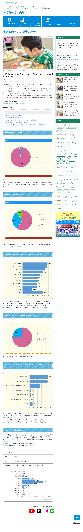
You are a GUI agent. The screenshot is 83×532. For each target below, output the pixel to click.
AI (63, 159)
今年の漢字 (75, 196)
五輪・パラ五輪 (61, 125)
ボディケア (66, 183)
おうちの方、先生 (12, 6)
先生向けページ (61, 24)
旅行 (58, 183)
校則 (73, 142)
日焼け (70, 179)
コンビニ (67, 208)
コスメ (74, 146)
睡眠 (72, 167)
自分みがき (71, 163)
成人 (58, 142)
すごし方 (67, 200)
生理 (58, 163)
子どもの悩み (47, 24)
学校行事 (65, 138)
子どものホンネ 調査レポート (25, 6)
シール (65, 167)
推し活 (58, 188)
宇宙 (75, 154)
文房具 (58, 167)
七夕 (72, 138)
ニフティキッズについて (9, 24)
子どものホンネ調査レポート (22, 24)
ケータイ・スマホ (70, 130)
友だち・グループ (73, 125)
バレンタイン (60, 171)
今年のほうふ (67, 150)
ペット (58, 150)
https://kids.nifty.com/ (8, 441)
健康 (10, 81)
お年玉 (72, 188)
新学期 (74, 204)
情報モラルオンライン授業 (73, 24)
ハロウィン (66, 146)
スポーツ (59, 208)
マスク (75, 175)
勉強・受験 (60, 130)
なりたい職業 (60, 175)
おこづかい (66, 142)
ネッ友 (65, 188)
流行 (67, 196)
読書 (58, 134)
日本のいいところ (72, 159)
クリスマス (60, 196)
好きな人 (69, 171)
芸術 (64, 163)
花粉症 (58, 179)
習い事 (58, 204)
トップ (5, 6)
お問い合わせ (76, 523)
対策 (77, 179)
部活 (58, 159)
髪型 (58, 146)
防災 (58, 138)
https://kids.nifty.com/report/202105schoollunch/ (14, 103)
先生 (68, 192)
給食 (16, 81)
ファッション (60, 192)
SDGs (71, 134)
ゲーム (64, 134)
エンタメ (66, 204)
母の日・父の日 (61, 154)
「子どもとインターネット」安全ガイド (35, 24)
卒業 (68, 175)
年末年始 (59, 200)
